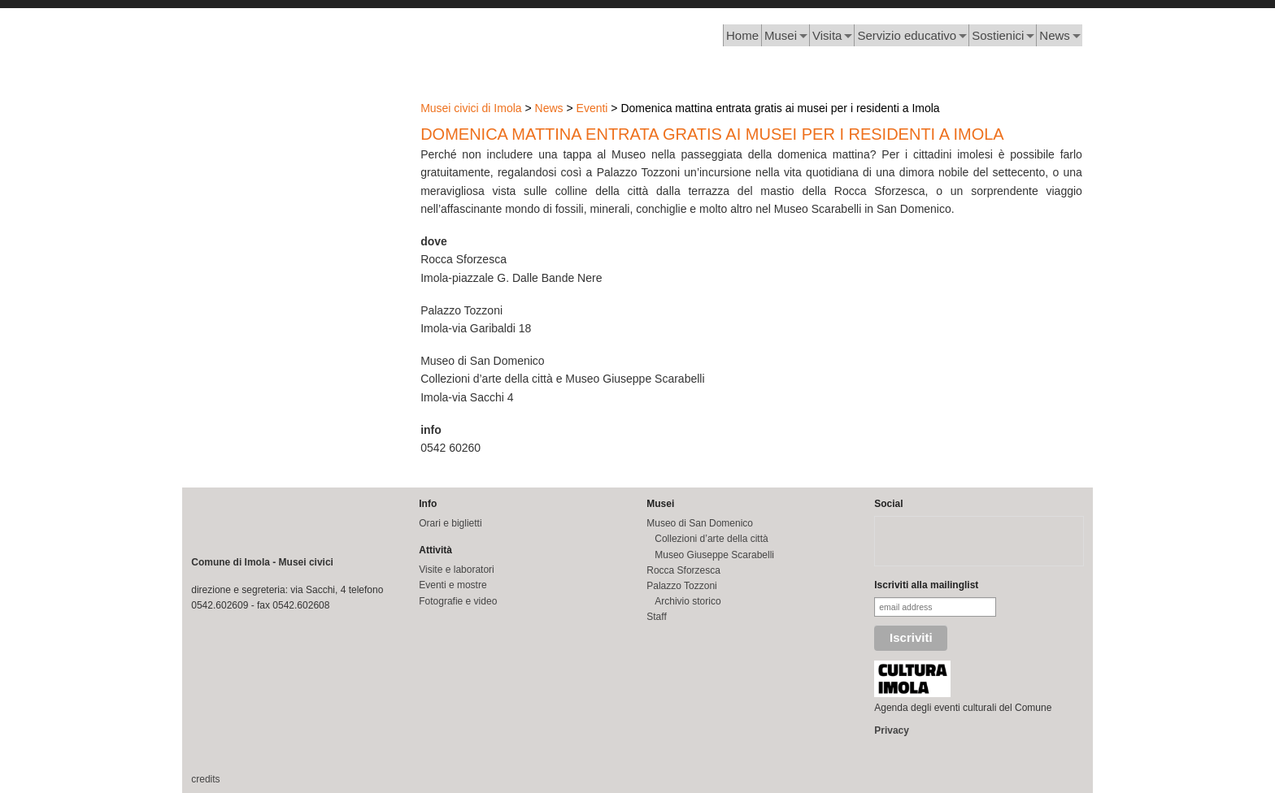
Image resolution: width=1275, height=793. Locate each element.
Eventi (592, 108)
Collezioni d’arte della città (711, 538)
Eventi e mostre (452, 585)
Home (742, 35)
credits (205, 779)
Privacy (891, 730)
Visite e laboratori (456, 569)
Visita (827, 35)
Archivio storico (687, 601)
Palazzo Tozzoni (681, 586)
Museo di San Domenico (699, 523)
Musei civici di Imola (470, 108)
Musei (780, 35)
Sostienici (998, 35)
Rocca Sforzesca (683, 570)
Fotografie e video (458, 601)
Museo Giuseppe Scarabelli (714, 555)
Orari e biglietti (450, 523)
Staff (656, 616)
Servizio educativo (906, 35)
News (1054, 35)
